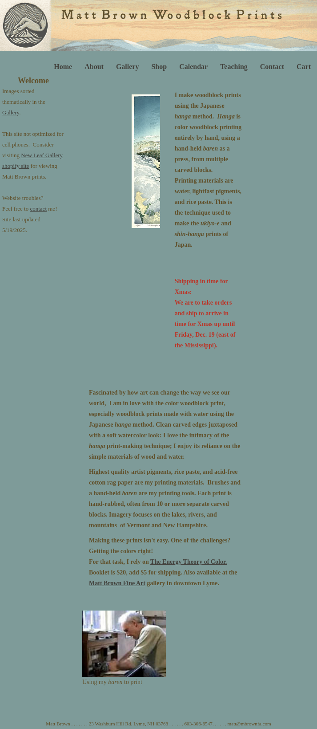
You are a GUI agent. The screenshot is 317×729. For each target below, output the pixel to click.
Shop (159, 66)
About (94, 66)
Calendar (193, 66)
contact (38, 208)
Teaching (234, 66)
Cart (304, 66)
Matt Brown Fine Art (117, 583)
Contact (272, 66)
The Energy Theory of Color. (188, 561)
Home (63, 66)
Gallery (127, 66)
